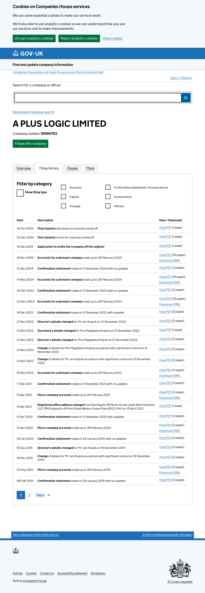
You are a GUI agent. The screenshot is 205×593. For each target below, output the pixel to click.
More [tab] (90, 168)
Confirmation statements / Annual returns (136, 188)
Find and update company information (43, 65)
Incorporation (118, 197)
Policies (18, 573)
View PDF (165, 227)
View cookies (113, 38)
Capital (70, 197)
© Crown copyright (180, 581)
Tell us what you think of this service (35, 534)
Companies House (35, 581)
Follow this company (30, 143)
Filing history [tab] (49, 168)
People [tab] (72, 168)
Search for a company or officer (37, 85)
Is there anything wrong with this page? (167, 534)
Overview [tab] (23, 168)
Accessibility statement (72, 573)
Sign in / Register (181, 78)
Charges (70, 206)
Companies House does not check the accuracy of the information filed (58, 72)
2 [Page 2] (29, 495)
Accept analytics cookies (34, 38)
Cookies (31, 573)
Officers (114, 206)
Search (186, 97)
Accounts (71, 188)
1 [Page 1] (21, 495)
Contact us (47, 573)
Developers (98, 573)
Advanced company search (33, 112)
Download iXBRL (169, 260)
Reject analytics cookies (79, 38)
